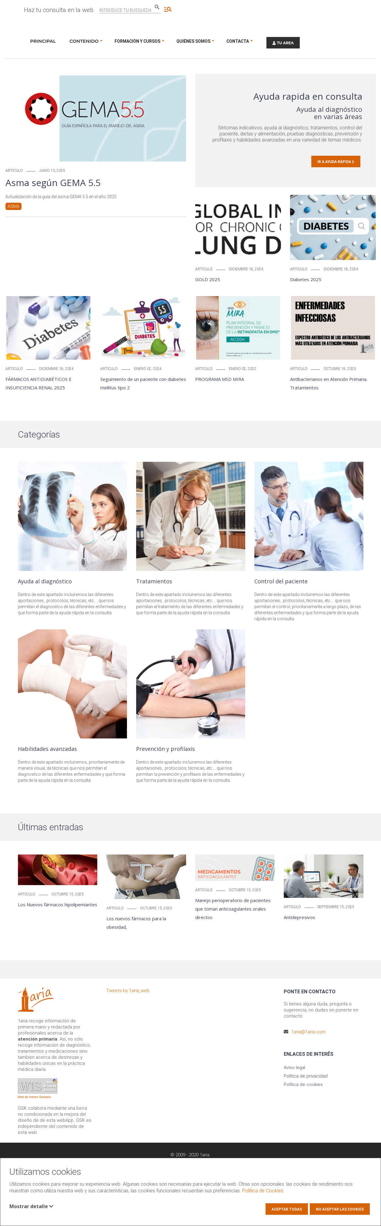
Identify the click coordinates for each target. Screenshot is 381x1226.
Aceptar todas (287, 1209)
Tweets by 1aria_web (127, 990)
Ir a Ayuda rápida (335, 162)
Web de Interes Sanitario (34, 1097)
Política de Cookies (262, 1191)
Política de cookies (303, 1084)
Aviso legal (294, 1067)
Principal (43, 41)
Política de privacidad (306, 1076)
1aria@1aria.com (308, 1031)
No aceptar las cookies (340, 1209)
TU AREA (283, 43)
